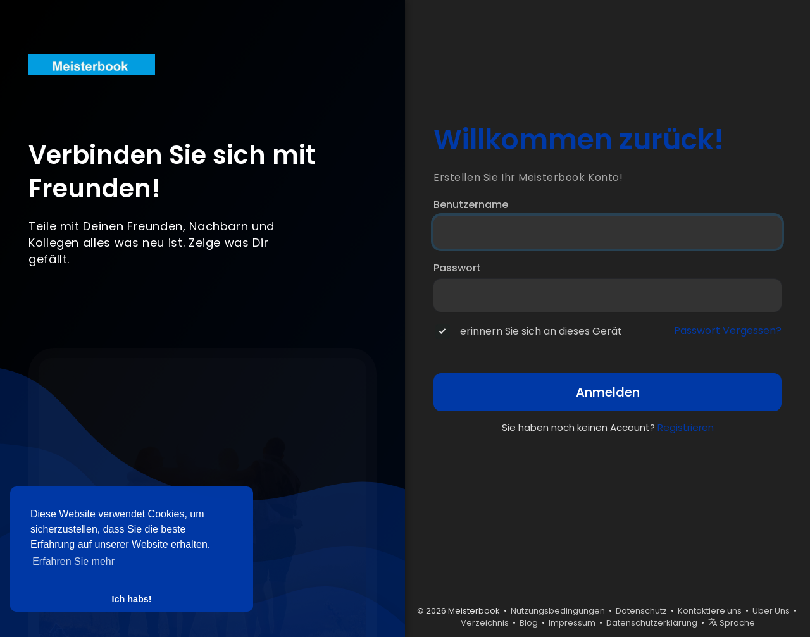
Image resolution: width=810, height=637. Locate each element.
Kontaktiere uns (710, 611)
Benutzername (470, 205)
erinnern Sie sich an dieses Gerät (541, 331)
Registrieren (685, 427)
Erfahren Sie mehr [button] (73, 561)
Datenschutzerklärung (651, 623)
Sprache (731, 623)
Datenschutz (641, 611)
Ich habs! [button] (131, 599)
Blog (529, 623)
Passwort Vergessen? (728, 331)
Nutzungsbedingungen (558, 611)
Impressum (572, 623)
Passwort (457, 268)
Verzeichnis (485, 623)
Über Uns (771, 611)
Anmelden (608, 392)
